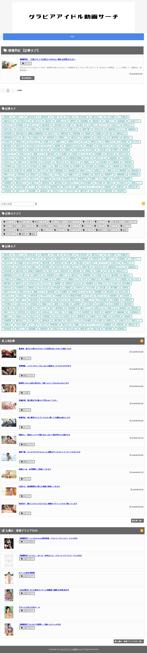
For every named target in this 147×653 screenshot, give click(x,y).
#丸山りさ (33, 179)
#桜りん (25, 137)
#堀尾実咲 (87, 137)
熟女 (32, 234)
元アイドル (72, 230)
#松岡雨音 (86, 174)
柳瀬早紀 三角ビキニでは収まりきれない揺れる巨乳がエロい (47, 59)
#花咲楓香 (98, 154)
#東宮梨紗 (115, 137)
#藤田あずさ (8, 121)
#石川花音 (89, 166)
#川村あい (21, 158)
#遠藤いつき (79, 187)
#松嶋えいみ (60, 121)
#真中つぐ (20, 191)
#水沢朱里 (116, 179)
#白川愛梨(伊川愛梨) (74, 158)
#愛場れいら (72, 142)
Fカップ (99, 222)
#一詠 (88, 158)
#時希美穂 (54, 187)
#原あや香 (96, 191)
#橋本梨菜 (46, 125)
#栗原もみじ (95, 142)
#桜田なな (110, 183)
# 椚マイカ (41, 170)
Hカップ (7, 222)
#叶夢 (68, 125)
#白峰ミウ (21, 162)
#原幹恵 (31, 150)
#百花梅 (66, 166)
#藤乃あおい (96, 117)
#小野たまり (72, 129)
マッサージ (9, 234)
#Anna (43, 187)
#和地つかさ (102, 146)
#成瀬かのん (20, 179)
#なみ (56, 179)
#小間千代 (79, 150)
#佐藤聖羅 (7, 183)
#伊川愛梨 (114, 150)
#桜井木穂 (20, 133)
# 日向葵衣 (125, 158)
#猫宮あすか (121, 133)
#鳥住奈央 (110, 154)
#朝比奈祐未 (31, 117)
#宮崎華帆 (84, 121)
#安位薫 (102, 150)
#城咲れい (62, 137)
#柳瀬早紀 (132, 129)
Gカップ (72, 226)
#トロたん (46, 146)
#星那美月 (81, 179)
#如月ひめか (8, 129)
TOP (72, 37)
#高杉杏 (97, 174)
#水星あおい (46, 174)
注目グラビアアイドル (27, 230)
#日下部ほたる (23, 121)
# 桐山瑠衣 (79, 125)
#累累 (56, 166)
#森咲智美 (44, 117)
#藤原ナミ (7, 179)
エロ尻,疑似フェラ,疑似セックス (121, 222)
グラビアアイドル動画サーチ (71, 649)
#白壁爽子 (77, 166)
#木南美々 (93, 179)
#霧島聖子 (108, 174)
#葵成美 (127, 179)
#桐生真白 (135, 170)
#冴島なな (98, 170)
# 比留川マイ (134, 121)
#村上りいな (100, 158)
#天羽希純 (7, 166)
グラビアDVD (27, 542)
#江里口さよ (8, 158)
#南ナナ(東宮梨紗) (56, 170)
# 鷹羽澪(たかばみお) (73, 146)
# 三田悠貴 (122, 142)
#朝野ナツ (59, 142)
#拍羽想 (29, 170)
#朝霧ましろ (88, 162)
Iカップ (26, 63)
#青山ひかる (60, 162)
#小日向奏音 (102, 162)
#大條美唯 (115, 166)
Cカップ (7, 230)
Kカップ (58, 230)
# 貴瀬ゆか (7, 187)
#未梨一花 (57, 117)
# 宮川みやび (33, 146)
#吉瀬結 (98, 133)
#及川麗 (6, 170)
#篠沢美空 (128, 166)
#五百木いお (68, 179)
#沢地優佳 (20, 125)
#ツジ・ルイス (93, 187)
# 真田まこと (136, 183)
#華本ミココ (8, 174)
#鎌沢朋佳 (7, 146)
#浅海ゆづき (37, 137)
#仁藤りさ (33, 183)
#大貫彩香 (20, 150)
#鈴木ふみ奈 (123, 154)
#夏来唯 (6, 117)
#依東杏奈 (120, 187)
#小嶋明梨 (58, 158)
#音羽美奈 (21, 174)
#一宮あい (59, 174)
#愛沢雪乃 (84, 191)
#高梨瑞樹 (121, 121)
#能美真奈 (44, 191)
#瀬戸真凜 (58, 183)
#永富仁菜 (18, 170)
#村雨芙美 (50, 137)
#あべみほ (135, 142)
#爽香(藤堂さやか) (10, 137)
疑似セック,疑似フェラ (106, 230)
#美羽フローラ (9, 154)
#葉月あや (75, 137)
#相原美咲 (113, 158)
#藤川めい (127, 137)
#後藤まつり (72, 174)
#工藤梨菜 (115, 162)
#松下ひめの (71, 191)
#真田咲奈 (123, 170)
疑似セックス (38, 222)
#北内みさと (8, 162)
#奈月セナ (7, 125)
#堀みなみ (66, 187)
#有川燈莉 (46, 129)
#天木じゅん (32, 125)
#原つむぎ (37, 121)
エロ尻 (86, 222)
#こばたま (86, 154)
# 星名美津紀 (82, 117)
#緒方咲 (48, 121)
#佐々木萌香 (110, 117)
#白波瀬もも (102, 166)
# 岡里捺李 (127, 162)
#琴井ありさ (128, 125)
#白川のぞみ (58, 129)
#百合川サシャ (71, 183)
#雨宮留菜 (76, 133)
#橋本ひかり (74, 162)
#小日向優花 (86, 183)
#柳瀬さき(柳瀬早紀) (36, 133)
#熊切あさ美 (133, 187)
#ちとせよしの (33, 142)
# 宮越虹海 (123, 117)
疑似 (123, 230)
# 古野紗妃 (46, 179)
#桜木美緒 (33, 162)
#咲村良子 (96, 121)
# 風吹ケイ (108, 121)
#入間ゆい (33, 129)
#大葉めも (7, 142)
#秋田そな (20, 146)
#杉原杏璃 (7, 133)
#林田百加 (64, 133)
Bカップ (45, 230)
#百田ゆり (33, 174)
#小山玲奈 (91, 150)
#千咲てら (46, 158)
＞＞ (13, 91)
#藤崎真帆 (120, 174)
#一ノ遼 (33, 187)
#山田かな (115, 125)
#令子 (84, 142)
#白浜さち (21, 129)
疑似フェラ (22, 222)
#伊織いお (47, 142)
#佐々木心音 (43, 150)
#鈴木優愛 (126, 146)
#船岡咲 (57, 146)
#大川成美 (69, 117)
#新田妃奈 (46, 183)
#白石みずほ (99, 129)
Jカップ (98, 226)
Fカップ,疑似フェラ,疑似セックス (17, 226)
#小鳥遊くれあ (100, 137)
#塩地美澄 (72, 170)
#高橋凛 (67, 150)
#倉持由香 (51, 154)
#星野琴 (73, 121)
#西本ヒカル (24, 154)
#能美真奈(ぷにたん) (116, 129)
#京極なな (20, 142)
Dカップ (124, 226)
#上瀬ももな (20, 166)
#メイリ (103, 125)
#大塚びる (122, 183)
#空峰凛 (88, 133)
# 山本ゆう (92, 125)
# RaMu (115, 146)
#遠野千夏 (86, 129)
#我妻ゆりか (109, 142)
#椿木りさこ (85, 170)
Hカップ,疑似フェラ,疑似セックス (63, 222)
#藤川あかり (20, 183)
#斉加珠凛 (7, 191)
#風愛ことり (38, 154)
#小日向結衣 (46, 162)
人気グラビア (27, 559)
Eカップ (111, 226)
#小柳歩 (105, 179)
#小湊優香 (63, 154)
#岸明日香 (33, 158)
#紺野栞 (125, 150)
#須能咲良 (108, 187)
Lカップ (87, 230)
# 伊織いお (110, 170)
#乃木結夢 (56, 150)
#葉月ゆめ (7, 150)
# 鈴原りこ (18, 117)
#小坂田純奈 (133, 174)
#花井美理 (58, 125)
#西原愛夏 (32, 191)
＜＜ (3, 91)
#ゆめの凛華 (21, 187)
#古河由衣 (33, 166)
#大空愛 (99, 183)
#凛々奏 (109, 133)
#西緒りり (46, 166)
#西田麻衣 (89, 146)
